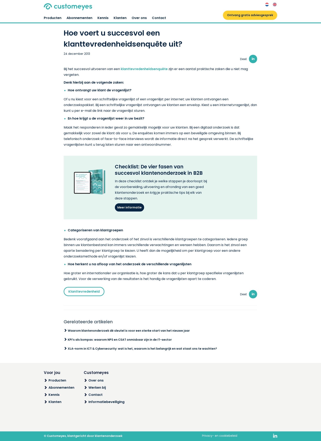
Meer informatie (129, 207)
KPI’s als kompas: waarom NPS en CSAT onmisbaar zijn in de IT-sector (120, 340)
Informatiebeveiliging (106, 402)
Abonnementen (79, 18)
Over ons (139, 18)
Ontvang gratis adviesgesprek (250, 15)
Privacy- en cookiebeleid (219, 436)
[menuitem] (267, 5)
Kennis (103, 18)
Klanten (120, 18)
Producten (52, 18)
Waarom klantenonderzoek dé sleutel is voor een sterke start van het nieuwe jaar (129, 331)
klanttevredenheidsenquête (144, 69)
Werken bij (97, 387)
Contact (159, 18)
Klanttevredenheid (84, 291)
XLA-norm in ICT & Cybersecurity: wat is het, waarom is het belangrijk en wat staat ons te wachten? (142, 349)
